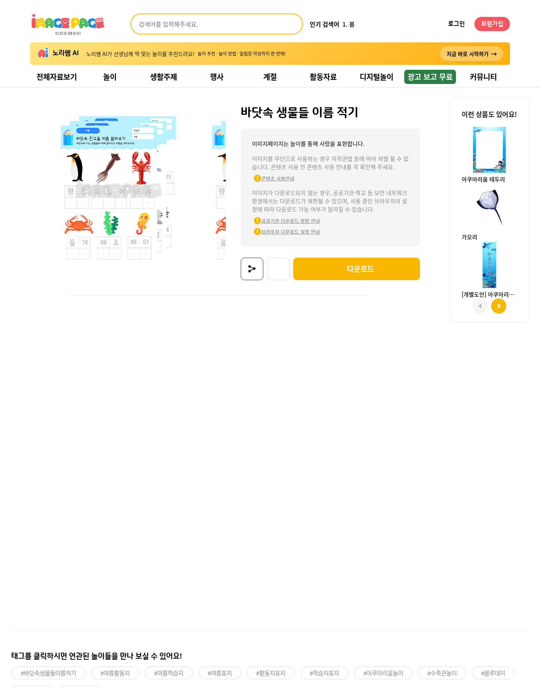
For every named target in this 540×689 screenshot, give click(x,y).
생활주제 (163, 76)
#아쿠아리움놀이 (383, 672)
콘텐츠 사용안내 (277, 178)
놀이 (110, 76)
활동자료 (323, 76)
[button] (498, 306)
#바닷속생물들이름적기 (48, 672)
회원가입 (492, 24)
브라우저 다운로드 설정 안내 (290, 231)
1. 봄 (348, 24)
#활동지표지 (270, 672)
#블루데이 (493, 672)
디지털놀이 (376, 76)
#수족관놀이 (442, 672)
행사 (217, 76)
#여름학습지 (168, 672)
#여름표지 (220, 672)
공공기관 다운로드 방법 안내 (290, 220)
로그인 (456, 24)
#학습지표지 (324, 672)
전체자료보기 (56, 76)
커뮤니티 (483, 76)
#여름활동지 (115, 672)
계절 (270, 76)
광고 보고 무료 (430, 76)
